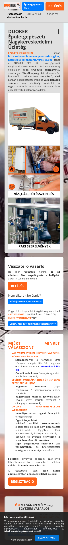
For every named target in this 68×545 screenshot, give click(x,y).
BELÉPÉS (55, 6)
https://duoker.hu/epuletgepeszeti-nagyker (33, 56)
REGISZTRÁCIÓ (22, 481)
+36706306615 (14, 14)
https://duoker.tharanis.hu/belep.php (30, 59)
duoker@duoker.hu (17, 17)
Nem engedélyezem (21, 539)
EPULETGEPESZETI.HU (20, 53)
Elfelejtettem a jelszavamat (26, 301)
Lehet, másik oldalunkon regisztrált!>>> (33, 323)
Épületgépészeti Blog (33, 6)
